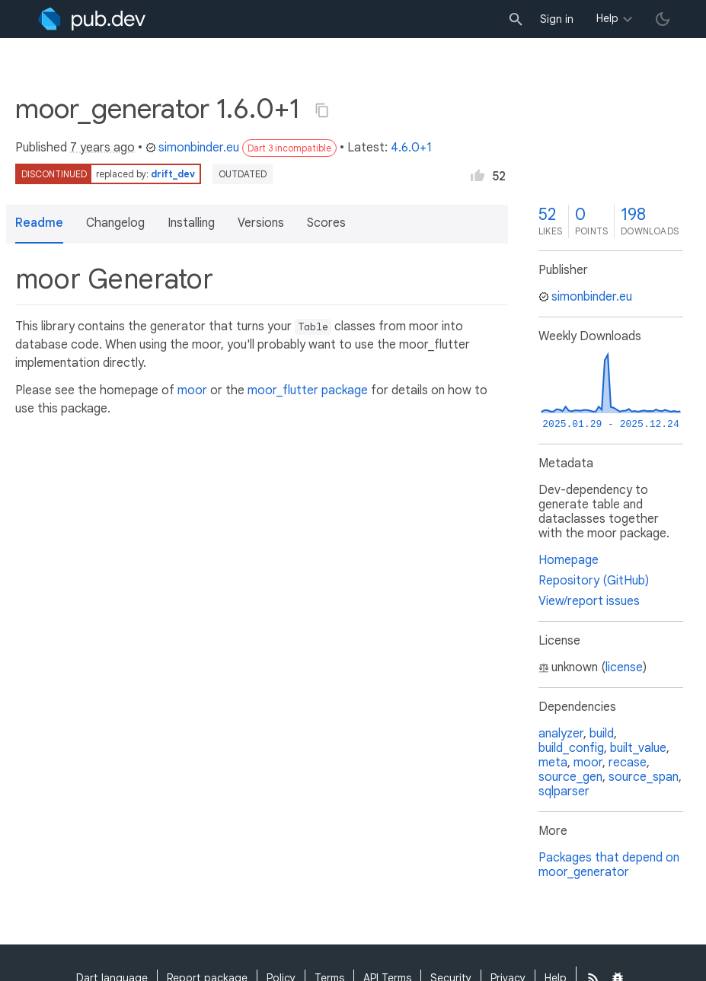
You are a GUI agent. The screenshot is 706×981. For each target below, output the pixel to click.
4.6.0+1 (411, 147)
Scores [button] (326, 223)
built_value (638, 748)
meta (552, 762)
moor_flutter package (308, 390)
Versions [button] (261, 223)
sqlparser (563, 791)
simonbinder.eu (192, 147)
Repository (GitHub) (593, 580)
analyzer (560, 733)
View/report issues (589, 601)
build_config (571, 748)
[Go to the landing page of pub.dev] (91, 19)
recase (628, 762)
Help (607, 18)
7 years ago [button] (102, 147)
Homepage (568, 560)
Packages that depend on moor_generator (608, 865)
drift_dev (173, 174)
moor (192, 390)
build (601, 733)
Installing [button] (191, 223)
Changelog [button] (115, 223)
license (624, 667)
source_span (644, 777)
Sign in (556, 19)
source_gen (570, 777)
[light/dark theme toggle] (662, 19)
